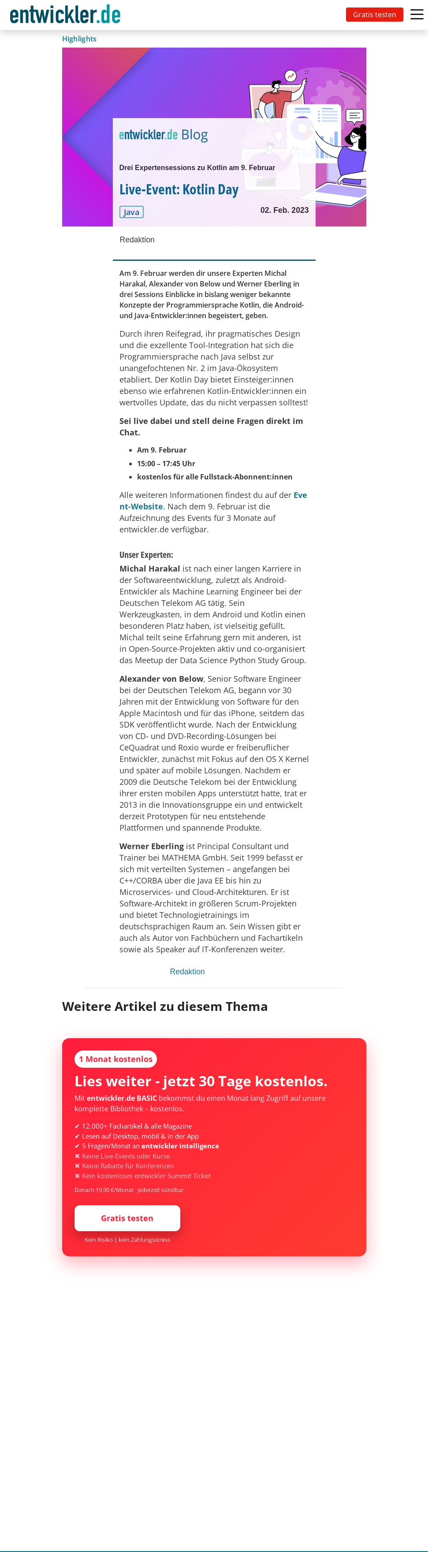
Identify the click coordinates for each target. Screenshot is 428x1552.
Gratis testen (374, 14)
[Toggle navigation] (67, 15)
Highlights (79, 39)
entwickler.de (65, 16)
